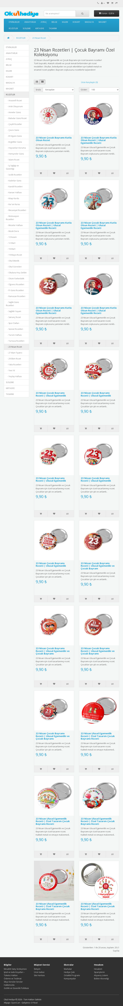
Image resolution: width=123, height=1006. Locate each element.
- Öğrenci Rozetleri (15, 284)
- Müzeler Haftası (14, 225)
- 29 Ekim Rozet (13, 358)
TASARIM (53, 28)
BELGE (54, 22)
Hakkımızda (9, 985)
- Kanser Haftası (14, 192)
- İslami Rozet (12, 159)
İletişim (37, 969)
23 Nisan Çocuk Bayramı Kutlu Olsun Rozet (54, 139)
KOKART (76, 22)
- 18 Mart (10, 249)
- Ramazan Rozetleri (15, 296)
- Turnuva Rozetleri (15, 341)
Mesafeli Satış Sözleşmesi (15, 969)
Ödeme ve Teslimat (12, 978)
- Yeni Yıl (10, 370)
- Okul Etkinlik (12, 260)
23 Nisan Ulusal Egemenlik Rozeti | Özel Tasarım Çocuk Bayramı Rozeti (98, 736)
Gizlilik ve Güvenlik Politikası (16, 988)
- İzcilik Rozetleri (14, 174)
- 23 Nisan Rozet (14, 346)
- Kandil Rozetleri (14, 186)
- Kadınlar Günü (13, 180)
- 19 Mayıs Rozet (14, 254)
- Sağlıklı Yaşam (13, 311)
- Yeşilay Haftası (14, 376)
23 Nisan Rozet (39, 38)
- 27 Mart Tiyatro (14, 352)
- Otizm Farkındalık (15, 278)
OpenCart (15, 1002)
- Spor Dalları (12, 323)
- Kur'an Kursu (13, 204)
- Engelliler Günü (14, 142)
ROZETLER (13, 28)
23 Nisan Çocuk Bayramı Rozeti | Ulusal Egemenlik (51, 394)
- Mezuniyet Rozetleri (16, 210)
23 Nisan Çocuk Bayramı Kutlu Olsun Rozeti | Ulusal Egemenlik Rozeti (99, 140)
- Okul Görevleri (14, 266)
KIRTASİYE (39, 28)
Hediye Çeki (69, 972)
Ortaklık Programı (72, 975)
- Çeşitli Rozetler (14, 124)
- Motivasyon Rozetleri (12, 218)
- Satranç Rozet (13, 317)
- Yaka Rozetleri (13, 364)
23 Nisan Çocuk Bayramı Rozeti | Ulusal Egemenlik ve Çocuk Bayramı (53, 651)
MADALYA (89, 22)
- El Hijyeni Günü (14, 136)
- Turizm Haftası (14, 335)
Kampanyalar (70, 978)
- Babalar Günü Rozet (16, 118)
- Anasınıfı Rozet (14, 100)
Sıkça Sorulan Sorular (13, 981)
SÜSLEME (27, 28)
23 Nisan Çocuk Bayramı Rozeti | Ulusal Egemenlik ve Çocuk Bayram (98, 566)
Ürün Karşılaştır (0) (89, 82)
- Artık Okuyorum (14, 106)
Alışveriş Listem (101, 975)
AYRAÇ (44, 22)
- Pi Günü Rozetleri (15, 290)
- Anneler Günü (13, 112)
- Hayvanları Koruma (16, 148)
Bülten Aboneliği (101, 978)
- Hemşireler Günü (15, 153)
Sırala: (38, 89)
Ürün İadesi (39, 972)
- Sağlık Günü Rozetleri (12, 304)
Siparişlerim (99, 972)
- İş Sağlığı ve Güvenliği (12, 167)
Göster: (84, 89)
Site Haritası (39, 975)
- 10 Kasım (11, 237)
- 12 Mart (10, 243)
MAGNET (103, 22)
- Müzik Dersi (12, 231)
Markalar (68, 969)
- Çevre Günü (12, 130)
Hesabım (98, 969)
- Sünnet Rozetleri (14, 329)
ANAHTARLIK (30, 22)
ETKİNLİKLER (14, 22)
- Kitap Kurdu (12, 198)
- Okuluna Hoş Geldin (16, 272)
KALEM (65, 22)
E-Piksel (34, 1002)
